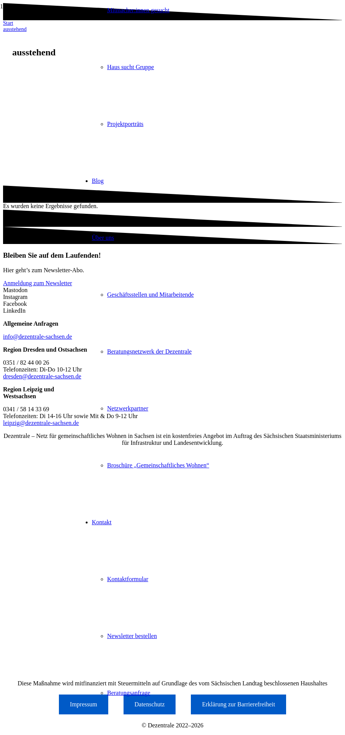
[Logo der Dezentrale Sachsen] (38, 51)
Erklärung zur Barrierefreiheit (238, 704)
